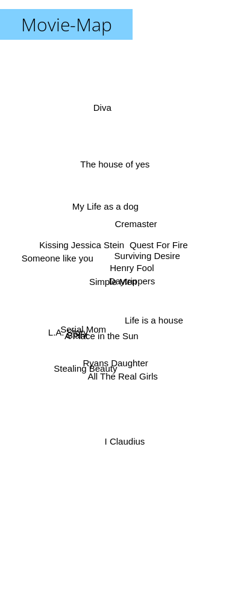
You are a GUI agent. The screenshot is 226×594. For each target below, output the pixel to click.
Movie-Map (66, 24)
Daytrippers (134, 280)
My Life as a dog (104, 206)
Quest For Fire (156, 245)
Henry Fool (133, 271)
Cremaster (136, 223)
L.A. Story (70, 330)
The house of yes (116, 162)
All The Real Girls (123, 375)
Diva (102, 115)
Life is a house (154, 319)
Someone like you (57, 259)
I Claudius (124, 437)
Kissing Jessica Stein (82, 244)
